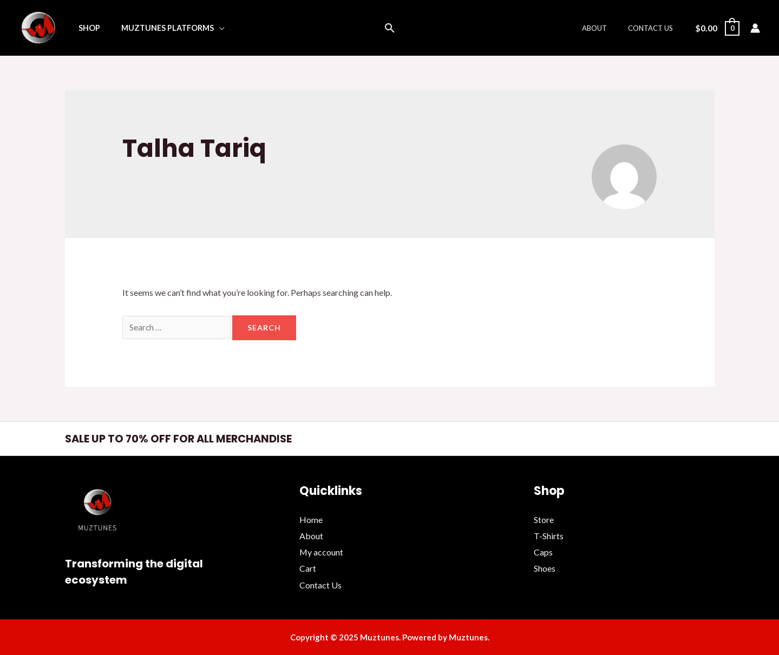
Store (544, 520)
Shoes (544, 568)
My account (321, 552)
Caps (543, 552)
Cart (307, 568)
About (604, 28)
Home (311, 520)
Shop (86, 27)
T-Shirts (549, 536)
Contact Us (653, 28)
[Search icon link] (389, 28)
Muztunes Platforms (159, 27)
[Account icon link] (755, 28)
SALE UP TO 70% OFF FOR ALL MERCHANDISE (181, 439)
